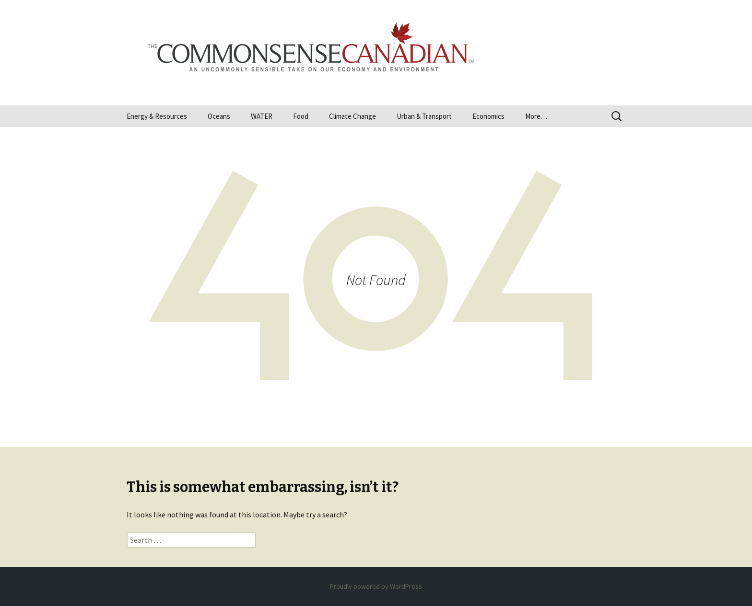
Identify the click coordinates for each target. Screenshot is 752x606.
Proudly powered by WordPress (376, 586)
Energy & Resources (157, 116)
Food (300, 116)
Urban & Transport (424, 116)
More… (536, 116)
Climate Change (352, 116)
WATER (261, 116)
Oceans (219, 116)
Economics (488, 116)
